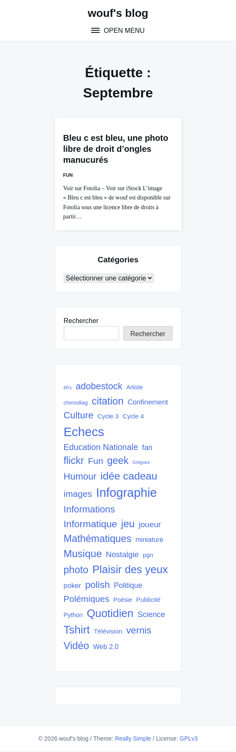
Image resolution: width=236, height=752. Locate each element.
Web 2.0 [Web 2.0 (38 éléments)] (106, 646)
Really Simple (133, 738)
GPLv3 (189, 738)
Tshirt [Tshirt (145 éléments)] (77, 629)
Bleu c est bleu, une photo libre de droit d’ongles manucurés (115, 148)
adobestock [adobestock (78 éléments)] (99, 386)
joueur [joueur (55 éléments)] (150, 524)
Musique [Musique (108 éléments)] (83, 553)
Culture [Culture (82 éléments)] (79, 415)
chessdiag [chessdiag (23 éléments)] (76, 402)
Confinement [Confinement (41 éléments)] (147, 402)
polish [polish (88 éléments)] (97, 584)
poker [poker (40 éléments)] (72, 586)
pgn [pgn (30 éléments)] (148, 555)
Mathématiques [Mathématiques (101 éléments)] (98, 538)
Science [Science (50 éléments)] (151, 614)
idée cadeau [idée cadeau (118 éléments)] (128, 476)
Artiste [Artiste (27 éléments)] (134, 387)
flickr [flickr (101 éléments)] (74, 460)
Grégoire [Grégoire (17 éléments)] (141, 462)
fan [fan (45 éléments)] (147, 447)
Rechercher (81, 320)
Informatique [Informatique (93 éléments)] (90, 523)
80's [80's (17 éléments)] (68, 387)
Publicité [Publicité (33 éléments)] (148, 599)
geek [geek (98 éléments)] (118, 460)
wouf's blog (118, 13)
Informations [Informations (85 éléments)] (89, 509)
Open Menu (123, 30)
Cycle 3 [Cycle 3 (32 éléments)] (108, 416)
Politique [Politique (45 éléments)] (128, 585)
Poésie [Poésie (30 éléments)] (122, 599)
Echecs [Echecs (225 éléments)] (84, 432)
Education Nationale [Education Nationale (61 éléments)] (101, 447)
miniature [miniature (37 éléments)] (149, 539)
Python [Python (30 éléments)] (73, 615)
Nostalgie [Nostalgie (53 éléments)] (122, 554)
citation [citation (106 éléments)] (108, 401)
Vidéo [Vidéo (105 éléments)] (77, 645)
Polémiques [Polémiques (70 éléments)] (87, 599)
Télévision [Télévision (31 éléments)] (108, 631)
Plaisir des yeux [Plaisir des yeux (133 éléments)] (130, 569)
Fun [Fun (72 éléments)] (95, 461)
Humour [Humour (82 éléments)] (80, 476)
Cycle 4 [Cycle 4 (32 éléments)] (133, 416)
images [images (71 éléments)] (78, 494)
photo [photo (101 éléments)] (76, 569)
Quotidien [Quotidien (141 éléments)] (110, 613)
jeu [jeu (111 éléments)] (128, 523)
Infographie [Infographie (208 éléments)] (126, 492)
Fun (68, 175)
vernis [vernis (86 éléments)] (138, 630)
